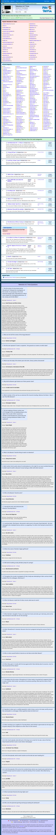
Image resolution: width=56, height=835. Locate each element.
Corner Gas (45, 112)
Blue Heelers (32, 85)
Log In (52, 1)
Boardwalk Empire (33, 88)
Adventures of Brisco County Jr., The (41, 223)
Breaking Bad (32, 38)
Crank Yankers (46, 120)
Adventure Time (6, 77)
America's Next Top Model (8, 31)
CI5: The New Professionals (48, 90)
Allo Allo (4, 99)
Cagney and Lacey (33, 127)
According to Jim (6, 73)
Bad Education (19, 90)
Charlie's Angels (46, 78)
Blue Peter (32, 87)
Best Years (18, 118)
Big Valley (18, 132)
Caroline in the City (47, 69)
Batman (4, 51)
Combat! (45, 108)
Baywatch (18, 108)
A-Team (4, 69)
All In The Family (6, 94)
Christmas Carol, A (46, 87)
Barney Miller (19, 101)
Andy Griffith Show (6, 38)
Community (32, 51)
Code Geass (45, 101)
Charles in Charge (46, 76)
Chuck (44, 88)
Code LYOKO (45, 102)
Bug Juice (31, 122)
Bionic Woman (32, 69)
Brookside (32, 113)
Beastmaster (18, 111)
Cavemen (45, 73)
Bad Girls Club (19, 92)
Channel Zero (32, 44)
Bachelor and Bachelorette (21, 87)
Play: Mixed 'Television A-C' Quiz (47, 18)
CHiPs (44, 85)
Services (22, 1)
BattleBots (18, 105)
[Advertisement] (28, 168)
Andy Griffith (5, 120)
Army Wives (18, 73)
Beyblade (18, 125)
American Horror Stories (10, 277)
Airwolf (4, 85)
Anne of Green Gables (7, 129)
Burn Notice (32, 123)
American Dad (5, 33)
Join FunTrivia (13, 3)
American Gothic (6, 112)
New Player (46, 1)
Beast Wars (5, 55)
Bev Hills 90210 (19, 120)
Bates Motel (18, 102)
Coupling (45, 118)
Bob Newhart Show (33, 90)
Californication (33, 130)
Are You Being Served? (20, 70)
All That (4, 98)
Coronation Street (33, 53)
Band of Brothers (19, 98)
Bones (31, 33)
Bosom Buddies (33, 99)
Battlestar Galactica (6, 53)
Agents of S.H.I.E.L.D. (7, 84)
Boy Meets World (33, 34)
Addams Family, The (7, 23)
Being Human (19, 116)
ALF (3, 88)
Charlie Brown (46, 77)
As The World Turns (20, 77)
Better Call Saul (6, 58)
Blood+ (31, 83)
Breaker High (32, 108)
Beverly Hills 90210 (6, 60)
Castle (31, 42)
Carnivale (45, 67)
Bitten (31, 72)
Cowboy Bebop (46, 119)
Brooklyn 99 (32, 112)
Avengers (18, 83)
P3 (30, 227)
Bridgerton (32, 111)
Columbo (45, 106)
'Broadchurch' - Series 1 (11, 300)
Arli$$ (17, 72)
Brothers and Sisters (34, 115)
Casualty (45, 72)
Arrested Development (7, 44)
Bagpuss (18, 94)
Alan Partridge (6, 87)
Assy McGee (18, 80)
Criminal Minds (33, 57)
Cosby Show (32, 55)
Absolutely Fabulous (7, 70)
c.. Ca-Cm (31, 125)
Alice (4, 91)
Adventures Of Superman (8, 81)
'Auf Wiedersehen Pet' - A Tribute (13, 348)
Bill (30, 67)
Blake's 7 (31, 80)
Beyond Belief (19, 126)
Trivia (17, 1)
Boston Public (32, 102)
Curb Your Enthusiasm (47, 127)
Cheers (31, 47)
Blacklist (31, 78)
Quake (31, 228)
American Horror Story (7, 34)
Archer (17, 66)
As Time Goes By (19, 78)
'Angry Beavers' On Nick (11, 338)
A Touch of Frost (6, 67)
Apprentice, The (6, 133)
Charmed (31, 46)
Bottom (31, 104)
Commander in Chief (47, 109)
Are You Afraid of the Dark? (21, 67)
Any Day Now (5, 132)
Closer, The (45, 98)
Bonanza (31, 95)
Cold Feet (45, 105)
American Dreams (6, 111)
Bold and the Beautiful (34, 94)
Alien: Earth (5, 92)
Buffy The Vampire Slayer (34, 40)
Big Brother (32, 27)
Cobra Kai (45, 99)
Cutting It (45, 129)
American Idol (5, 36)
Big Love (31, 29)
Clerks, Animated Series (47, 95)
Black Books (32, 73)
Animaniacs (5, 127)
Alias (4, 25)
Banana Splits (19, 97)
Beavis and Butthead (7, 57)
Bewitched (32, 23)
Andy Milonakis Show (7, 122)
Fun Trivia (5, 1)
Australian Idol (19, 81)
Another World (6, 130)
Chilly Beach (45, 83)
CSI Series (32, 58)
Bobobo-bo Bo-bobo (33, 92)
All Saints (5, 97)
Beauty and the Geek (20, 112)
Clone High (45, 97)
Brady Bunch (32, 36)
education (22, 826)
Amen (4, 104)
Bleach (31, 81)
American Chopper (6, 108)
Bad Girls (4, 49)
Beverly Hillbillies (19, 122)
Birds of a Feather (33, 70)
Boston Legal (32, 101)
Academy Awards (6, 72)
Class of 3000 (45, 92)
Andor (4, 118)
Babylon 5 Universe (6, 47)
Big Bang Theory (33, 25)
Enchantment (33, 231)
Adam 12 (4, 74)
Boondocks (32, 98)
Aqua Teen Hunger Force (7, 42)
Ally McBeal (5, 101)
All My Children (6, 27)
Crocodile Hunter (46, 123)
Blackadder (32, 31)
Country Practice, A (47, 116)
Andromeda (5, 119)
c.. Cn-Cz (31, 126)
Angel (4, 40)
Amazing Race (5, 29)
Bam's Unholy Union (20, 95)
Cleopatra (45, 94)
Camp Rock (45, 66)
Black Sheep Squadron (34, 76)
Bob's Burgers (32, 91)
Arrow (4, 46)
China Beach (32, 49)
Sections (12, 1)
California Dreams (33, 129)
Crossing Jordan (46, 125)
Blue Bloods (32, 84)
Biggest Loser (32, 66)
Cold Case (45, 104)
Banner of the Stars (20, 99)
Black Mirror (32, 74)
